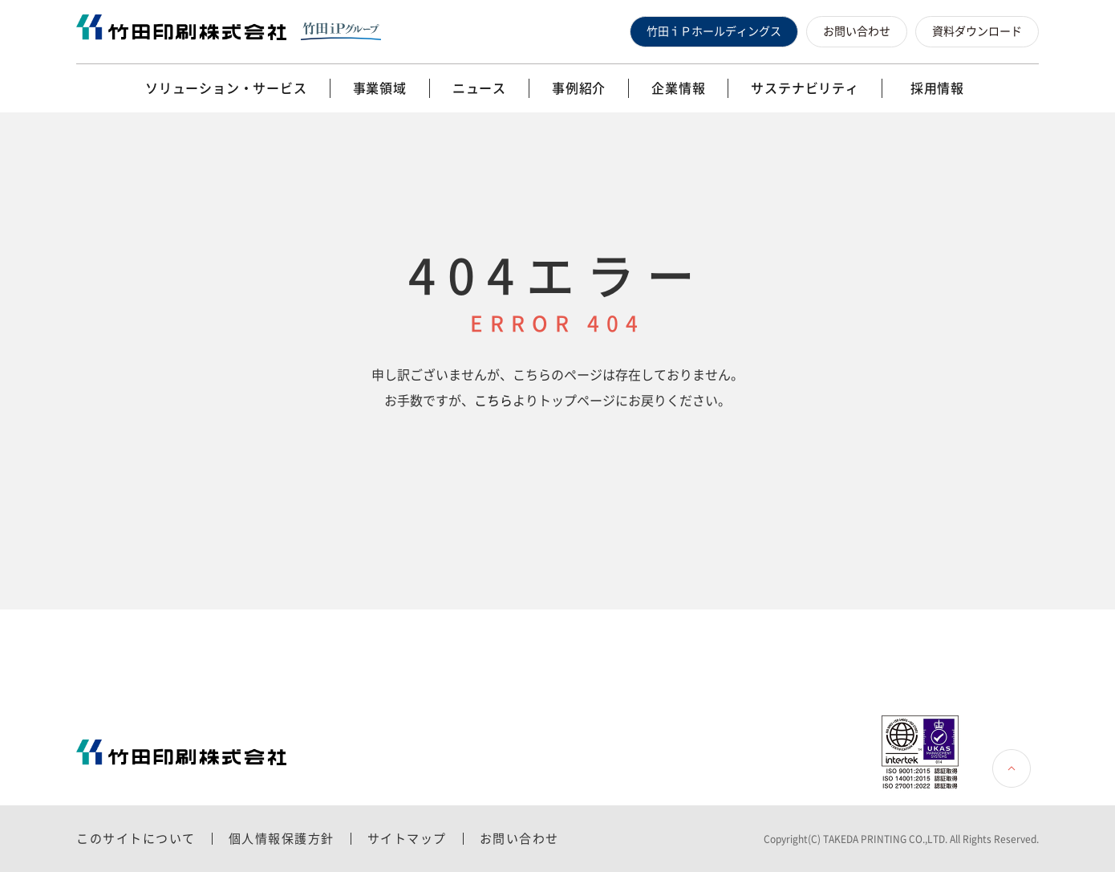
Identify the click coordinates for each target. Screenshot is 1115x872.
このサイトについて (136, 839)
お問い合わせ (856, 31)
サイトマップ (407, 839)
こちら (493, 400)
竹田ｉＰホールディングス (714, 31)
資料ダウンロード (977, 31)
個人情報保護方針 (281, 839)
